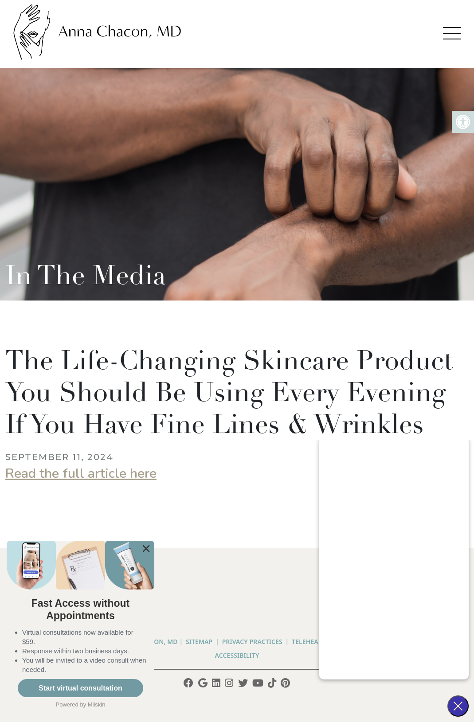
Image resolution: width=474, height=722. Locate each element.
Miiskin (97, 704)
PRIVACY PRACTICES (252, 641)
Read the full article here (81, 473)
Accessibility (237, 655)
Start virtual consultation (80, 688)
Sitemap (199, 641)
